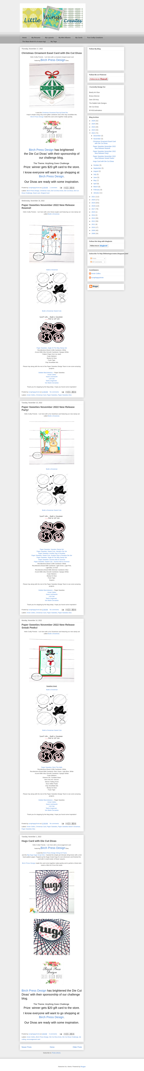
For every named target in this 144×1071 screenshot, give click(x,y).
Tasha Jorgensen (51, 381)
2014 (94, 215)
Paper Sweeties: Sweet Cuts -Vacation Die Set (52, 551)
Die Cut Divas (68, 190)
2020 (94, 200)
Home (24, 37)
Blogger (83, 1066)
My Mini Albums (65, 37)
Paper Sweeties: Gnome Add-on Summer (51, 559)
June (95, 177)
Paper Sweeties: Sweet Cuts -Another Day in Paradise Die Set (52, 555)
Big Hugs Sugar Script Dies (36, 855)
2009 (94, 230)
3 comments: (53, 1034)
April (95, 184)
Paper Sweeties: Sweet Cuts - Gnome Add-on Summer (52, 561)
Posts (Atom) (56, 1053)
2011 (94, 224)
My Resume (36, 37)
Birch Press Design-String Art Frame (55, 853)
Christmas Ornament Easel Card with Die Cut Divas (52, 53)
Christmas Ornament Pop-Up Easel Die (55, 112)
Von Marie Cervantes (51, 383)
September (97, 168)
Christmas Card (45, 190)
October (96, 165)
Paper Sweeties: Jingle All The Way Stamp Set (52, 348)
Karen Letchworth (51, 376)
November (97, 139)
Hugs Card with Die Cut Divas (39, 841)
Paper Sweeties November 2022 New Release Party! (104, 152)
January (96, 193)
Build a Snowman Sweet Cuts (51, 311)
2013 (94, 218)
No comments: (55, 392)
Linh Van (52, 379)
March (95, 187)
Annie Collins (51, 374)
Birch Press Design (53, 60)
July (95, 174)
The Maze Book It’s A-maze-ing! (34, 41)
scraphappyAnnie (97, 277)
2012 (94, 221)
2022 (94, 133)
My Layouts (49, 37)
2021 (94, 197)
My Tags (54, 41)
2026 (94, 121)
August (96, 171)
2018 (94, 206)
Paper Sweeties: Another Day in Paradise (51, 553)
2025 (94, 124)
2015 (94, 212)
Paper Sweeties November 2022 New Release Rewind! (104, 147)
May (95, 180)
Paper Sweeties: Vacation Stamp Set (52, 549)
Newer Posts (27, 1047)
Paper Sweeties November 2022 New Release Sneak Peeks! (104, 157)
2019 (94, 203)
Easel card (36, 193)
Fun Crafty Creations (95, 37)
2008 (94, 233)
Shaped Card (45, 193)
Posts (93, 258)
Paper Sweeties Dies (65, 395)
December (97, 136)
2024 (94, 127)
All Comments (96, 262)
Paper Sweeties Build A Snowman (69, 826)
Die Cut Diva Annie (57, 190)
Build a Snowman (53, 214)
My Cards (78, 37)
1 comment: (54, 187)
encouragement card (33, 1039)
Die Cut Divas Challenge (70, 1037)
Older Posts (77, 1047)
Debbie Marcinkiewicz (46, 372)
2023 (94, 130)
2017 (94, 209)
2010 (94, 227)
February (96, 190)
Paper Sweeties (52, 395)
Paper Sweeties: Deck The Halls (51, 767)
